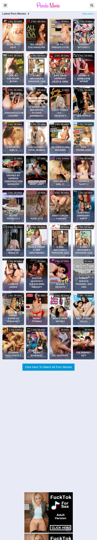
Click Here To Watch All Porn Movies (48, 367)
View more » (88, 13)
